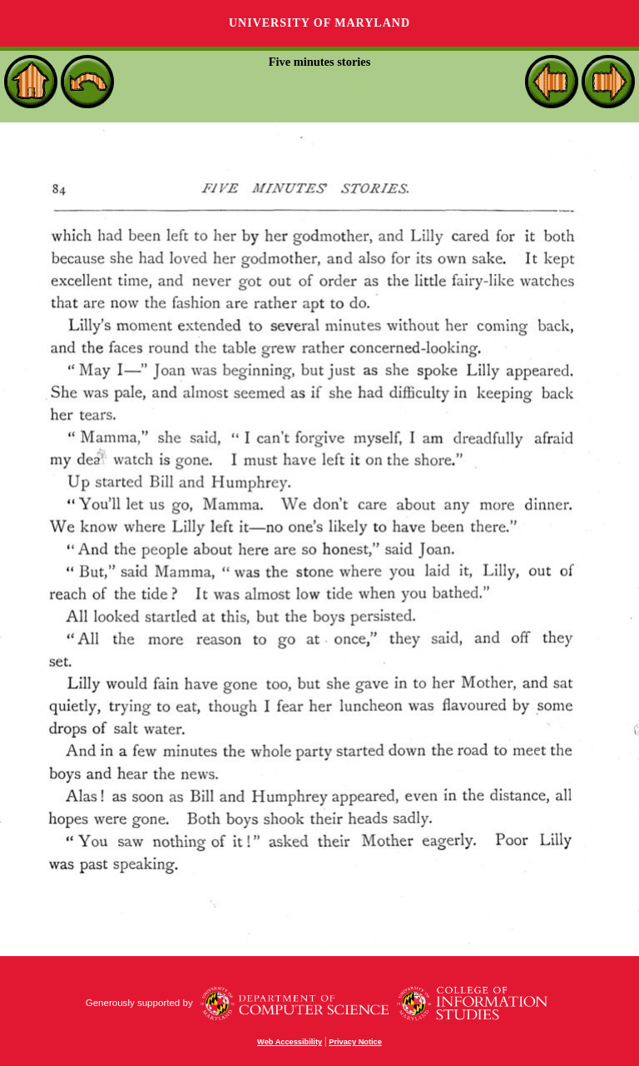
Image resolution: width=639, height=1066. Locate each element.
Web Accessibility (289, 1042)
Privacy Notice (355, 1042)
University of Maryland (319, 23)
